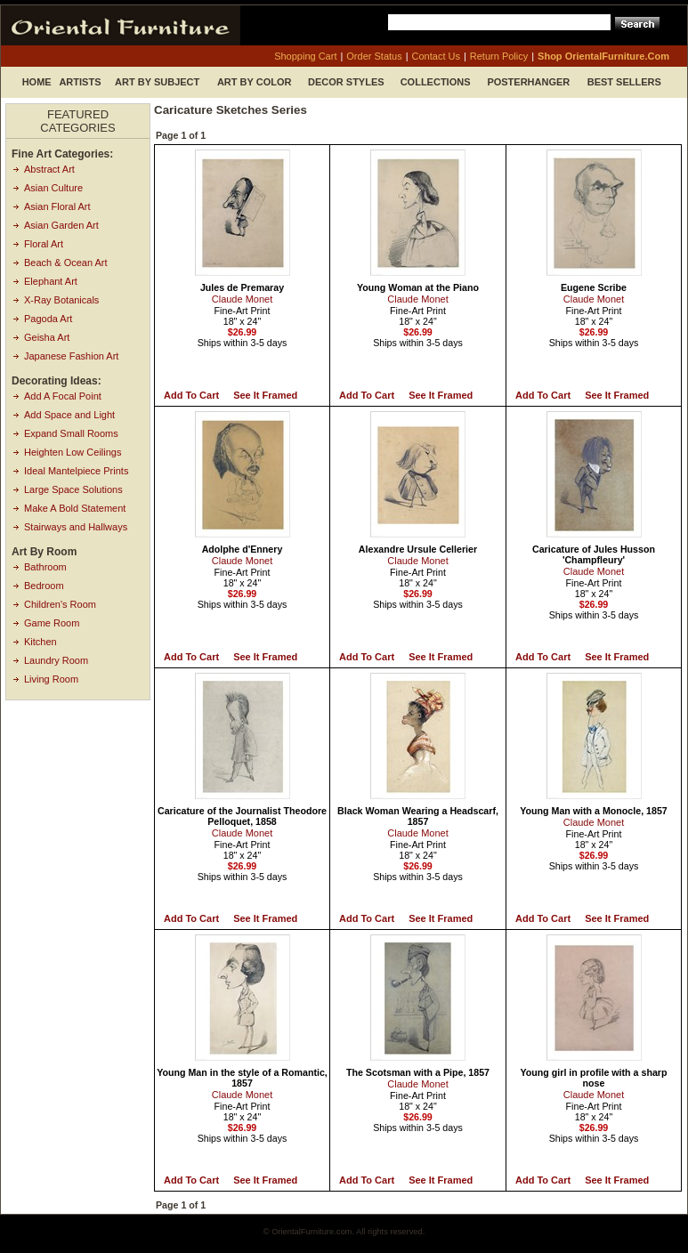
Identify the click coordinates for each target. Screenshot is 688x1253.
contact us (436, 56)
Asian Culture (53, 187)
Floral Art (43, 243)
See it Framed (265, 395)
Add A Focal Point (62, 396)
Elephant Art (50, 281)
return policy (499, 56)
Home (37, 82)
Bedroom (44, 585)
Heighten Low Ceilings (72, 452)
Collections (436, 82)
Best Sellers (624, 82)
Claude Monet (242, 299)
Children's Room (60, 604)
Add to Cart (191, 395)
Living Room (51, 679)
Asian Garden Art (61, 225)
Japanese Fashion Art (71, 356)
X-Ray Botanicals (61, 300)
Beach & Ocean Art (66, 262)
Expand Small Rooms (71, 433)
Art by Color (254, 82)
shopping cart (305, 56)
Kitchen (40, 641)
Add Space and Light (69, 414)
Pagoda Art (48, 318)
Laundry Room (56, 660)
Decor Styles (346, 82)
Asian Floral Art (57, 206)
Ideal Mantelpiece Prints (76, 470)
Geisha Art (46, 337)
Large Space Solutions (73, 489)
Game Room (51, 623)
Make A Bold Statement (74, 508)
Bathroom (45, 567)
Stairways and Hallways (75, 526)
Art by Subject (157, 82)
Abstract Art (49, 169)
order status (373, 56)
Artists (80, 82)
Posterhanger (528, 82)
